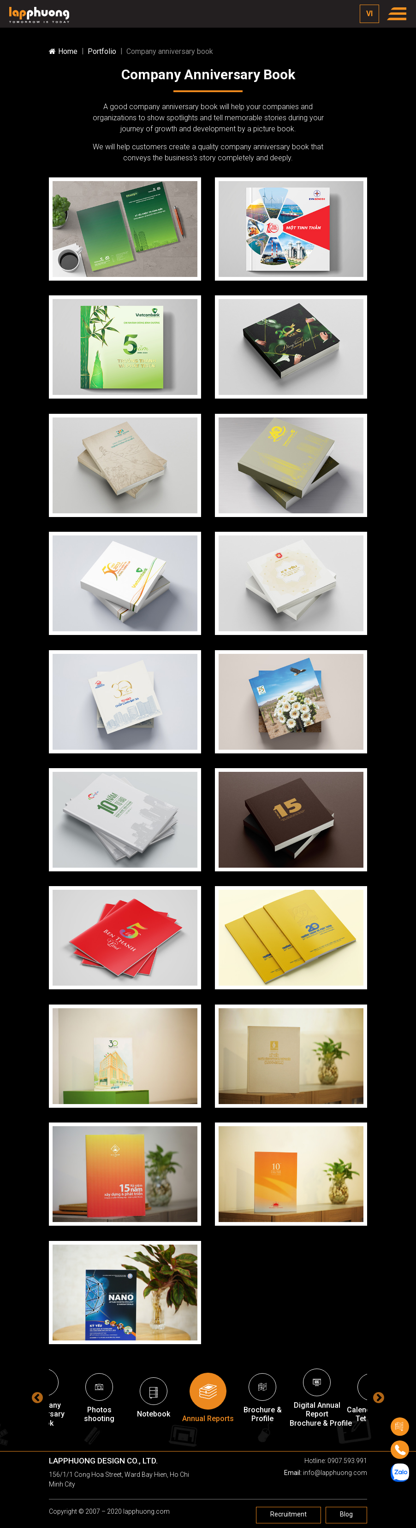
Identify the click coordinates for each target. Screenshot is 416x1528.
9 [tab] (266, 1441)
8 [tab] (252, 1441)
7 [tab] (238, 1441)
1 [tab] (155, 1441)
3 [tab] (183, 1441)
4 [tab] (196, 1441)
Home (63, 51)
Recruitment (288, 1514)
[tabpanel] (208, 1398)
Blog (346, 1514)
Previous (37, 1398)
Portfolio (102, 51)
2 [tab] (169, 1441)
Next (379, 1398)
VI (369, 13)
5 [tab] (210, 1441)
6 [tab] (224, 1441)
